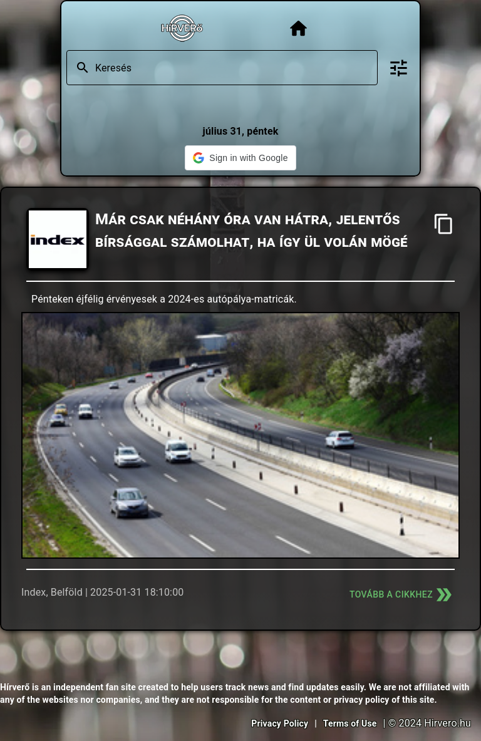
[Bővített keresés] (399, 68)
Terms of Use (350, 723)
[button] (240, 157)
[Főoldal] (298, 28)
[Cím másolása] (444, 224)
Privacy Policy (279, 723)
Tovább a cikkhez (402, 594)
